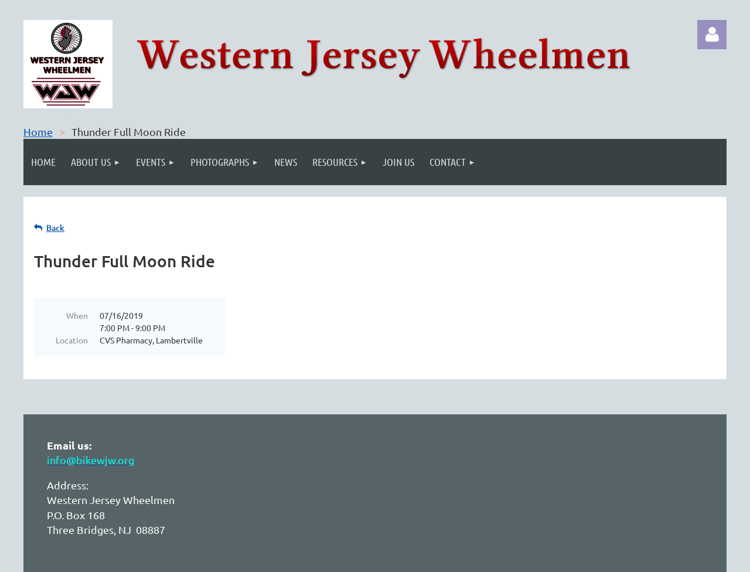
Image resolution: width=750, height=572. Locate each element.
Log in (712, 34)
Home (38, 131)
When (77, 315)
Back (55, 227)
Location (72, 340)
